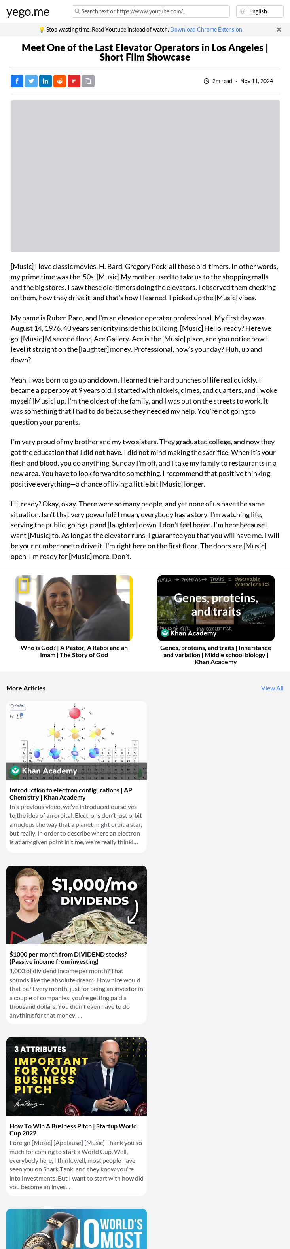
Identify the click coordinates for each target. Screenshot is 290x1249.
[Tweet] (31, 81)
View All (272, 688)
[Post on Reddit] (59, 81)
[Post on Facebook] (17, 81)
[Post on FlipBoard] (74, 81)
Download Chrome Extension (206, 30)
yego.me (28, 11)
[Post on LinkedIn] (45, 81)
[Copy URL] (88, 81)
